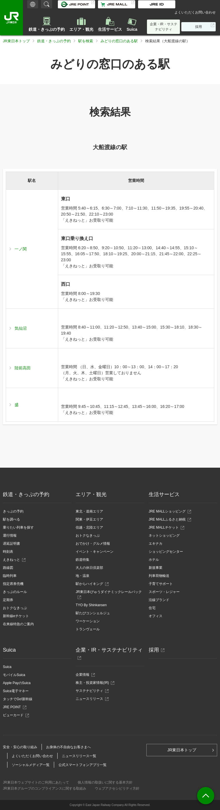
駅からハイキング (89, 584)
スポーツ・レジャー (164, 592)
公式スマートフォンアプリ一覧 (82, 765)
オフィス (155, 616)
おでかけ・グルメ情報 (93, 544)
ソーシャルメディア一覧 (31, 765)
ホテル (154, 560)
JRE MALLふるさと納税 (167, 519)
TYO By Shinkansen (91, 605)
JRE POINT (13, 707)
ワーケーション (88, 621)
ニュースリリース (91, 699)
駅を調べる (11, 519)
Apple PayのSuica (17, 683)
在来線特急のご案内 (18, 624)
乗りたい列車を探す (18, 527)
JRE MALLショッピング (167, 511)
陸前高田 (23, 368)
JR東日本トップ (16, 41)
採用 (200, 27)
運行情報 (10, 535)
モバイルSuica (14, 675)
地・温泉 (82, 576)
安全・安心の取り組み (20, 747)
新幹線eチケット (16, 616)
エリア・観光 (81, 29)
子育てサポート (161, 584)
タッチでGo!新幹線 (17, 699)
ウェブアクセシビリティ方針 (117, 788)
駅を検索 (85, 41)
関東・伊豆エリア (89, 519)
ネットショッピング (164, 535)
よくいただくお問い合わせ (195, 12)
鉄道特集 (82, 560)
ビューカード (15, 715)
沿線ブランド (159, 600)
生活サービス (110, 29)
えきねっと (13, 560)
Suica (132, 29)
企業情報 (84, 675)
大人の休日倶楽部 (89, 568)
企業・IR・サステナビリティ (163, 26)
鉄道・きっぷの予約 (47, 29)
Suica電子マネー (16, 691)
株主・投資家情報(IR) (94, 683)
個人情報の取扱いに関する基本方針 (105, 782)
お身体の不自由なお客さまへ (68, 747)
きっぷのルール (15, 592)
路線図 (8, 568)
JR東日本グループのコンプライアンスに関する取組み (44, 788)
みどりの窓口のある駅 (119, 41)
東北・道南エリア (89, 511)
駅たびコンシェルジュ (93, 613)
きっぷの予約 (13, 511)
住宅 (152, 608)
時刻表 (8, 552)
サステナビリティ (91, 691)
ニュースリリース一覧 (79, 756)
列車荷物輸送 (159, 576)
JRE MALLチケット (164, 527)
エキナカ (155, 544)
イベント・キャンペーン (94, 552)
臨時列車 (10, 576)
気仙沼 (21, 328)
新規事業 (155, 568)
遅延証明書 (11, 544)
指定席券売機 (13, 584)
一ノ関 (21, 249)
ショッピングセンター (166, 552)
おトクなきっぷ (15, 608)
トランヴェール (88, 629)
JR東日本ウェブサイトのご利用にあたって (36, 782)
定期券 (8, 600)
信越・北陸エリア (89, 527)
